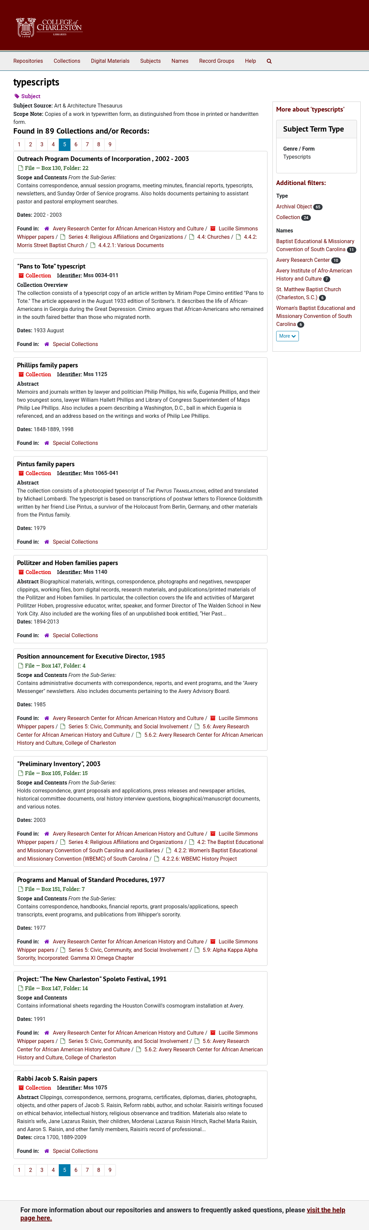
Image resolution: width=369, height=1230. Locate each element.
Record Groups (216, 61)
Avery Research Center (303, 260)
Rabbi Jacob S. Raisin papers (57, 1078)
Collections (67, 61)
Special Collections (75, 344)
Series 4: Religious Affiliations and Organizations (125, 237)
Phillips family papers (47, 365)
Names (180, 61)
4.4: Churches (213, 237)
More (287, 336)
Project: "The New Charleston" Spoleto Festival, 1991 (92, 979)
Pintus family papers (45, 464)
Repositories (28, 61)
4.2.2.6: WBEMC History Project (199, 859)
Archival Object (294, 206)
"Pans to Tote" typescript (51, 266)
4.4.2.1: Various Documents (131, 245)
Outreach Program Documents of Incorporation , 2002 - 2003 (103, 158)
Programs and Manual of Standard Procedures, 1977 (91, 879)
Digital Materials (110, 61)
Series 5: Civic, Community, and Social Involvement (128, 726)
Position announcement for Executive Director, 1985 (91, 656)
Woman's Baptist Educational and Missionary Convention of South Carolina (315, 316)
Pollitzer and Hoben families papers (67, 562)
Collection (288, 217)
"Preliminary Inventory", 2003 (59, 763)
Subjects (150, 61)
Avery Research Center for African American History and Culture (128, 228)
